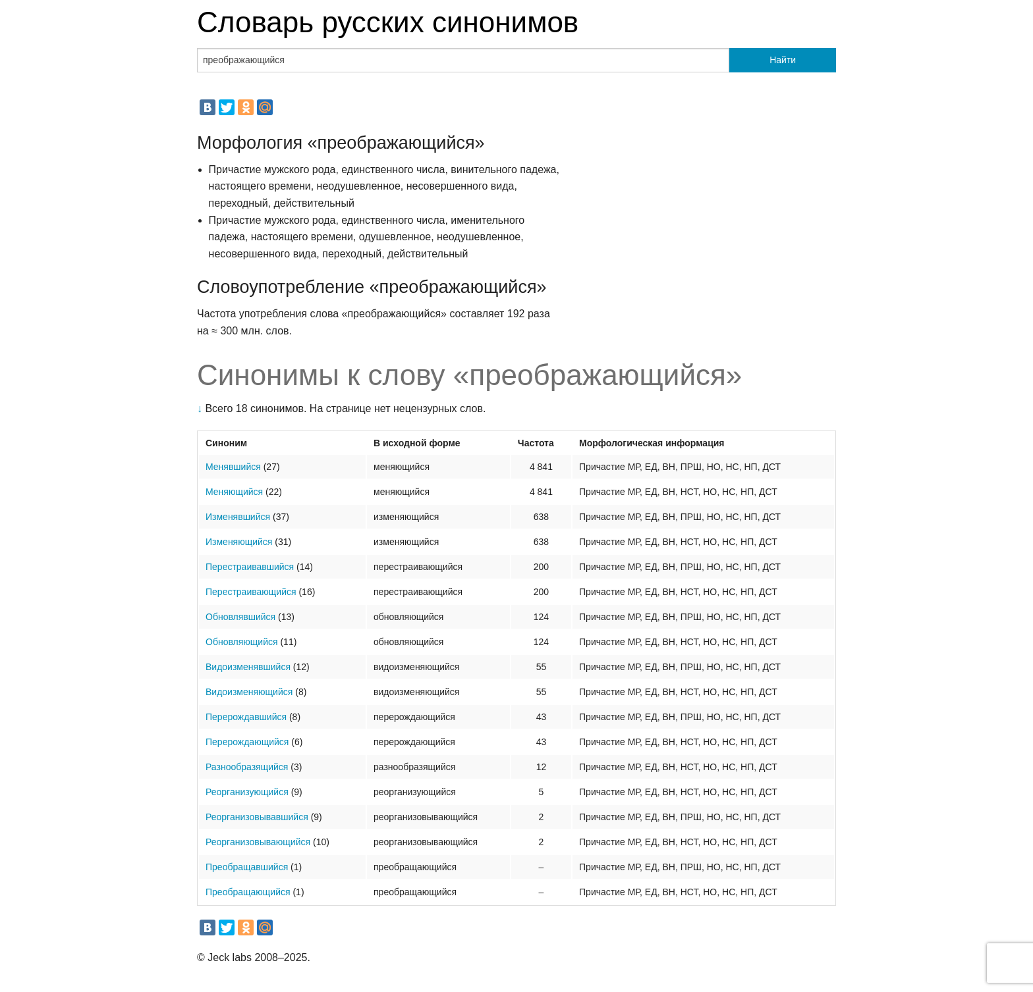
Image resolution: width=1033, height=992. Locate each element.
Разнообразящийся (247, 767)
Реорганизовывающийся (258, 842)
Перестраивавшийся (250, 566)
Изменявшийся (238, 516)
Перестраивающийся (251, 592)
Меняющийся (234, 491)
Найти (782, 60)
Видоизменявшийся (248, 667)
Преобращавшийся (247, 867)
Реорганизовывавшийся (257, 817)
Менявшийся (233, 466)
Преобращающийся (248, 892)
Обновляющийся (242, 642)
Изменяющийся (239, 541)
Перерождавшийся (246, 717)
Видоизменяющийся (249, 692)
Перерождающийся (247, 742)
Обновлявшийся (240, 617)
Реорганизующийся (247, 792)
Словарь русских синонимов (387, 22)
